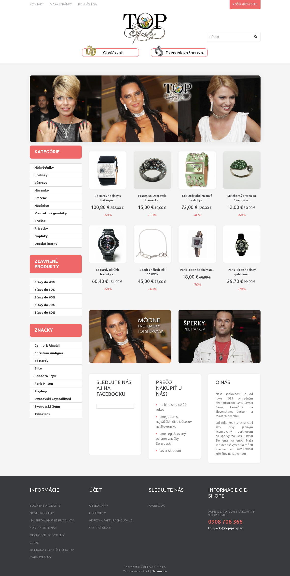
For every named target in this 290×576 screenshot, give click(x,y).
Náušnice (41, 205)
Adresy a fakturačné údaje (110, 520)
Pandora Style (45, 376)
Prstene (40, 198)
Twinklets (42, 414)
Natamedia (159, 571)
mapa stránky (40, 557)
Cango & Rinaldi (47, 345)
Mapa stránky (61, 4)
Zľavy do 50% (44, 289)
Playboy (40, 391)
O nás (34, 542)
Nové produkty (42, 513)
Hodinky (40, 175)
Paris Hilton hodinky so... (197, 269)
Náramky (41, 190)
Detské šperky (45, 243)
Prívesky (41, 228)
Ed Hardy (41, 360)
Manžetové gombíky (50, 213)
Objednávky (98, 505)
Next (252, 109)
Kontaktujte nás (43, 527)
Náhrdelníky (44, 167)
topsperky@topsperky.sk (225, 528)
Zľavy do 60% (44, 297)
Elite (38, 368)
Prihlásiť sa (87, 4)
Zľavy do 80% (44, 312)
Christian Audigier (48, 353)
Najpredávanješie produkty (52, 520)
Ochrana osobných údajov (52, 549)
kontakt (37, 4)
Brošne (40, 220)
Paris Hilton (43, 383)
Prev (38, 109)
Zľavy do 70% (44, 305)
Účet (95, 490)
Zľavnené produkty (45, 505)
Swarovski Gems (47, 406)
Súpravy (40, 182)
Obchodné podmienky (47, 535)
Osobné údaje (100, 527)
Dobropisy (97, 513)
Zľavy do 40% (44, 282)
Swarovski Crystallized (52, 398)
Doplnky (41, 236)
